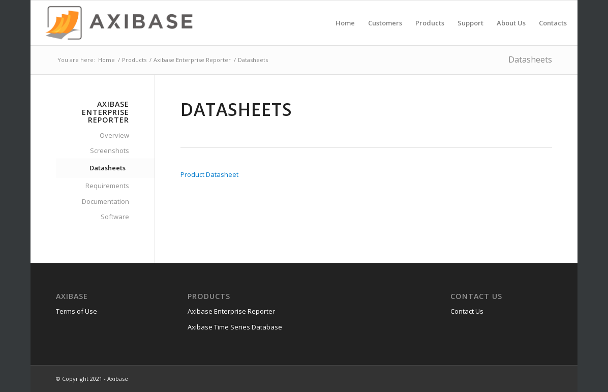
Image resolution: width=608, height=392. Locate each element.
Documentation (105, 201)
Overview (114, 135)
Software (115, 216)
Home (106, 60)
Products (134, 60)
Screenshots (109, 150)
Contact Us (466, 311)
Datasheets (530, 59)
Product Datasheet (209, 174)
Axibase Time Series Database (235, 326)
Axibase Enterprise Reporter (192, 60)
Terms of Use (76, 311)
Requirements (107, 185)
